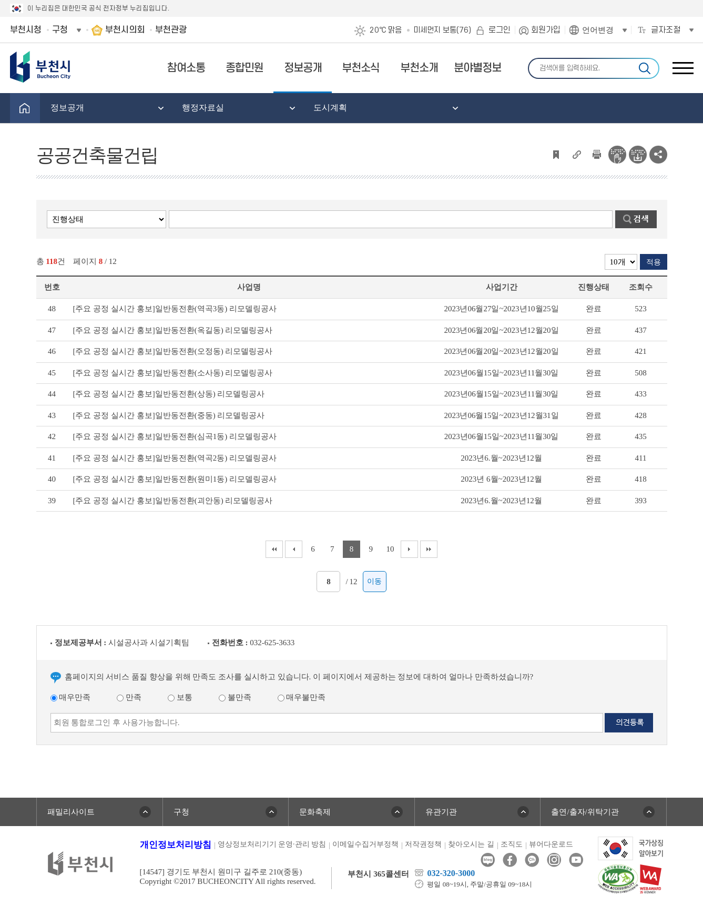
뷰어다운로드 (551, 844)
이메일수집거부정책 (365, 844)
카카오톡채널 (532, 860)
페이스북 (510, 860)
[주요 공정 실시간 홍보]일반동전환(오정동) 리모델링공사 (173, 351)
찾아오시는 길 (471, 844)
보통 (180, 697)
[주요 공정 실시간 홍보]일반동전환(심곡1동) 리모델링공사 (175, 436)
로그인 (499, 30)
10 (390, 549)
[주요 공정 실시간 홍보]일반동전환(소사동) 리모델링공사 (173, 373)
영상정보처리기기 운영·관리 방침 (272, 844)
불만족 (235, 697)
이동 (374, 581)
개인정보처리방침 (175, 845)
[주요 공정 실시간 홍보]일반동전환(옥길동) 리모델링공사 (173, 330)
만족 (129, 697)
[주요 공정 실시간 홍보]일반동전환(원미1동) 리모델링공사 (175, 479)
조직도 (512, 844)
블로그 (488, 860)
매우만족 (70, 697)
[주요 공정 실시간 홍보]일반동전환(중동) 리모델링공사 (169, 415)
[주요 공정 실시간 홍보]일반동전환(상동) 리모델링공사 (169, 394)
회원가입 (546, 30)
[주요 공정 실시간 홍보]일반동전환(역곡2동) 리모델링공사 (175, 458)
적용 (653, 262)
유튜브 (576, 860)
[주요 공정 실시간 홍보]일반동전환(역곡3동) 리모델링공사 (175, 308)
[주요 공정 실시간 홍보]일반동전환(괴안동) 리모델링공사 (173, 500)
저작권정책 (423, 844)
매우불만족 (302, 697)
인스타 (554, 860)
